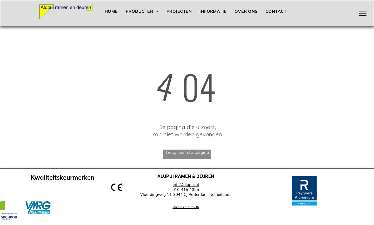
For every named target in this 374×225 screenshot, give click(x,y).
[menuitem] (111, 11)
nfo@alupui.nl (186, 184)
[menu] (362, 13)
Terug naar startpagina (187, 152)
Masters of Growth (185, 207)
